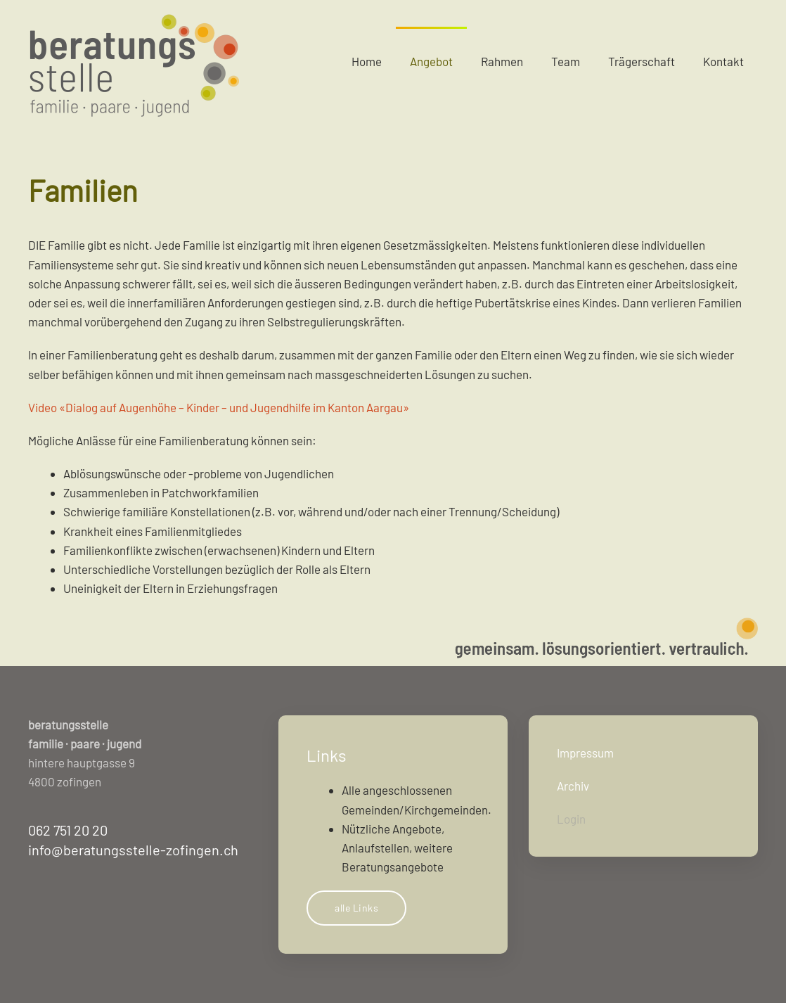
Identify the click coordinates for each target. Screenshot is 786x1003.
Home (367, 61)
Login (571, 819)
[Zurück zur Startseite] (133, 61)
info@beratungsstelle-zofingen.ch (133, 849)
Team (565, 61)
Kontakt (723, 61)
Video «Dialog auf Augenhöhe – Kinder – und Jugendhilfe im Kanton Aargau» (218, 407)
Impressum (585, 753)
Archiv (573, 786)
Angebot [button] (431, 61)
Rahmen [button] (502, 61)
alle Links (356, 908)
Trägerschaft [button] (641, 61)
